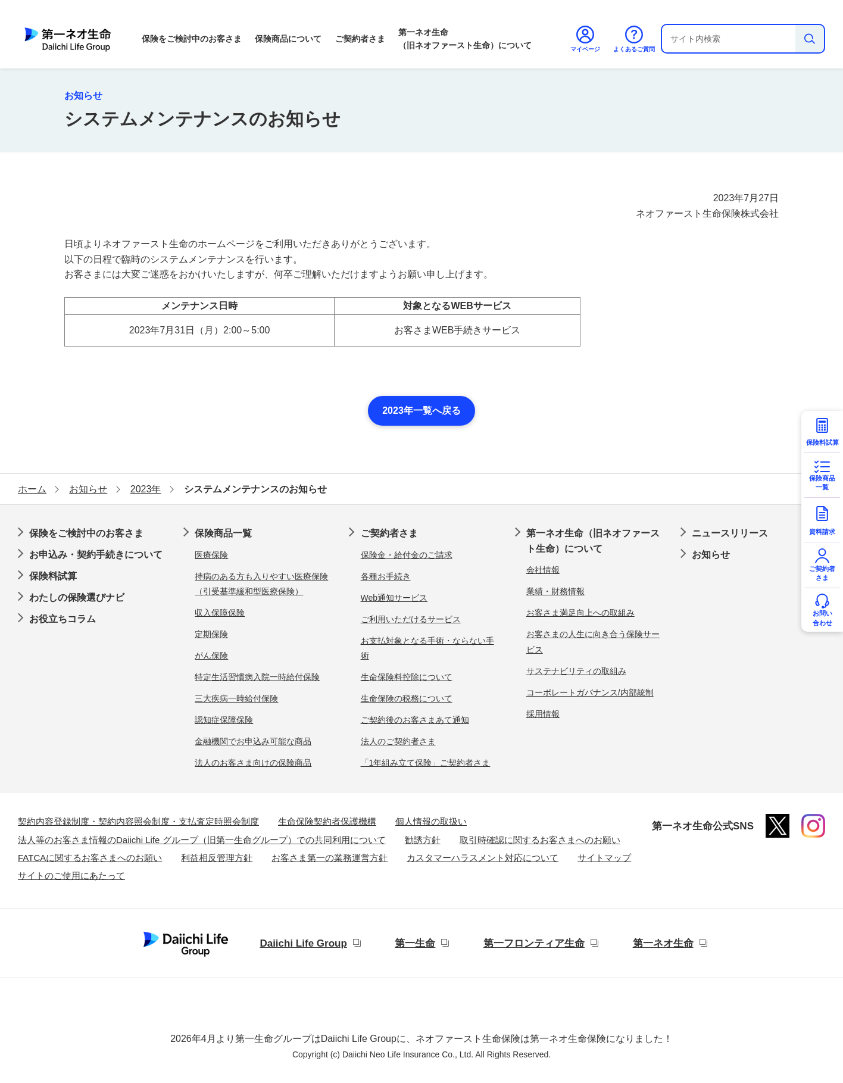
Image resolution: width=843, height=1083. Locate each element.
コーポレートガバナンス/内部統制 (590, 692)
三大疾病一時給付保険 (236, 698)
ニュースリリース (730, 533)
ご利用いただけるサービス (411, 619)
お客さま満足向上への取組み (580, 612)
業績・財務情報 (555, 591)
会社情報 (543, 570)
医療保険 (211, 555)
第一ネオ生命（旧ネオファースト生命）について (465, 38)
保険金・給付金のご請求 (406, 555)
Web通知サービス (394, 598)
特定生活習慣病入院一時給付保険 (257, 677)
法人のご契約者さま (398, 741)
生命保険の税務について (406, 698)
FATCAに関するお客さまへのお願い (90, 858)
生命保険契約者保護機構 (327, 821)
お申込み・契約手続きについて (96, 555)
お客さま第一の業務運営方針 (329, 858)
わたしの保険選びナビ (76, 597)
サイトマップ (604, 858)
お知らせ (711, 555)
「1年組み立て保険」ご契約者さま (426, 762)
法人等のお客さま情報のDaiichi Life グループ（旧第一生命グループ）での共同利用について (202, 840)
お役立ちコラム (62, 619)
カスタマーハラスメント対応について (482, 858)
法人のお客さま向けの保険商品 (253, 762)
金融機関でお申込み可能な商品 (253, 741)
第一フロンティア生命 (534, 943)
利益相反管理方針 (216, 858)
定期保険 (211, 634)
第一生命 (415, 943)
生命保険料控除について (406, 677)
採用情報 (543, 714)
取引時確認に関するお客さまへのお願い (540, 840)
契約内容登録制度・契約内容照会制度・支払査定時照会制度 (138, 821)
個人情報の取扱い (431, 821)
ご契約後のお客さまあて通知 (415, 720)
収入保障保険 (220, 612)
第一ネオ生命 (663, 943)
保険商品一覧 (223, 533)
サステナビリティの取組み (576, 671)
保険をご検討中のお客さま (192, 38)
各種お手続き (386, 576)
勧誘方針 (423, 840)
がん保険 (211, 655)
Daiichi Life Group (303, 943)
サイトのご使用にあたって (71, 875)
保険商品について (288, 38)
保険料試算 (53, 576)
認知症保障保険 (224, 720)
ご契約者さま (360, 38)
